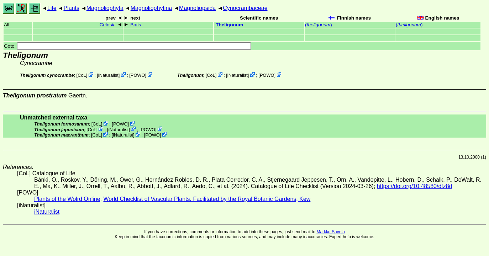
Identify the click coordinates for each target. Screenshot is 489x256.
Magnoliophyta (104, 8)
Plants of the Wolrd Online (67, 199)
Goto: (127, 46)
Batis (135, 24)
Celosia (108, 24)
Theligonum (229, 24)
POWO (138, 75)
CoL (82, 75)
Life (52, 8)
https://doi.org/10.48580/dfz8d (414, 186)
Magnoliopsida (197, 8)
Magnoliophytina (151, 8)
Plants (71, 8)
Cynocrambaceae (245, 8)
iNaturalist (108, 75)
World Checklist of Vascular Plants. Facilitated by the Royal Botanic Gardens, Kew (206, 199)
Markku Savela (330, 231)
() (318, 24)
